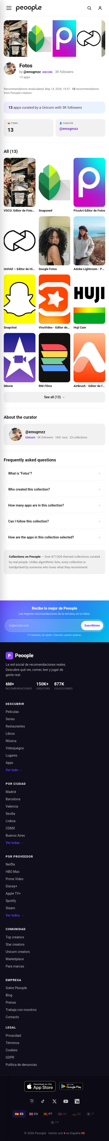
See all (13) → (54, 397)
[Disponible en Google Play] (71, 1086)
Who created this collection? (54, 489)
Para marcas (15, 966)
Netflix (10, 864)
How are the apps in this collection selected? (54, 537)
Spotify (11, 901)
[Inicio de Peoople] (29, 8)
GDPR (10, 1057)
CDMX (10, 828)
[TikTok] (43, 1101)
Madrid (11, 792)
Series (10, 719)
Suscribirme (92, 625)
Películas (12, 712)
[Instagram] (32, 1101)
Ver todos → (15, 915)
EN (33, 1114)
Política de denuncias (21, 1065)
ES (19, 1114)
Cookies (11, 1050)
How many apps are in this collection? (54, 505)
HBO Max (12, 872)
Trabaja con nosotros (21, 1010)
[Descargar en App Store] (39, 1086)
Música (11, 741)
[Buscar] (89, 8)
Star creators (15, 944)
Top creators (15, 937)
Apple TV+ (13, 893)
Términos (12, 1043)
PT (47, 1114)
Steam (10, 908)
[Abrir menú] (9, 8)
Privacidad (13, 1035)
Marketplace (15, 959)
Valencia (12, 806)
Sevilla (10, 814)
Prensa (11, 1002)
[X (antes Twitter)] (54, 1101)
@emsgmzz (32, 72)
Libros (10, 733)
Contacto (12, 1017)
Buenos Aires (15, 835)
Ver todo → (14, 770)
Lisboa (11, 821)
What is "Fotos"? (54, 473)
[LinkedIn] (77, 1101)
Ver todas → (15, 843)
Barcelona (13, 799)
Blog (9, 995)
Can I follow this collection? (54, 521)
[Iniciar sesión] (100, 8)
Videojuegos (15, 748)
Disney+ (11, 886)
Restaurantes (15, 726)
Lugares (11, 755)
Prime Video (14, 879)
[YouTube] (66, 1101)
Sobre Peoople (16, 988)
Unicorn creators (18, 952)
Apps (9, 763)
